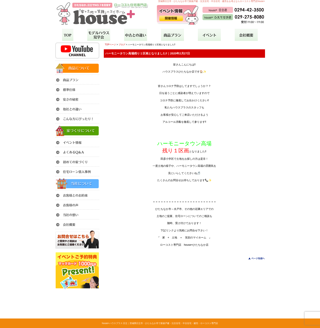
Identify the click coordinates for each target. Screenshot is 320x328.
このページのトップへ (254, 258)
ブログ (122, 44)
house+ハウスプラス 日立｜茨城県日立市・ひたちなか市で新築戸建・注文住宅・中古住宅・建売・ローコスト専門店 (160, 323)
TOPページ (110, 44)
